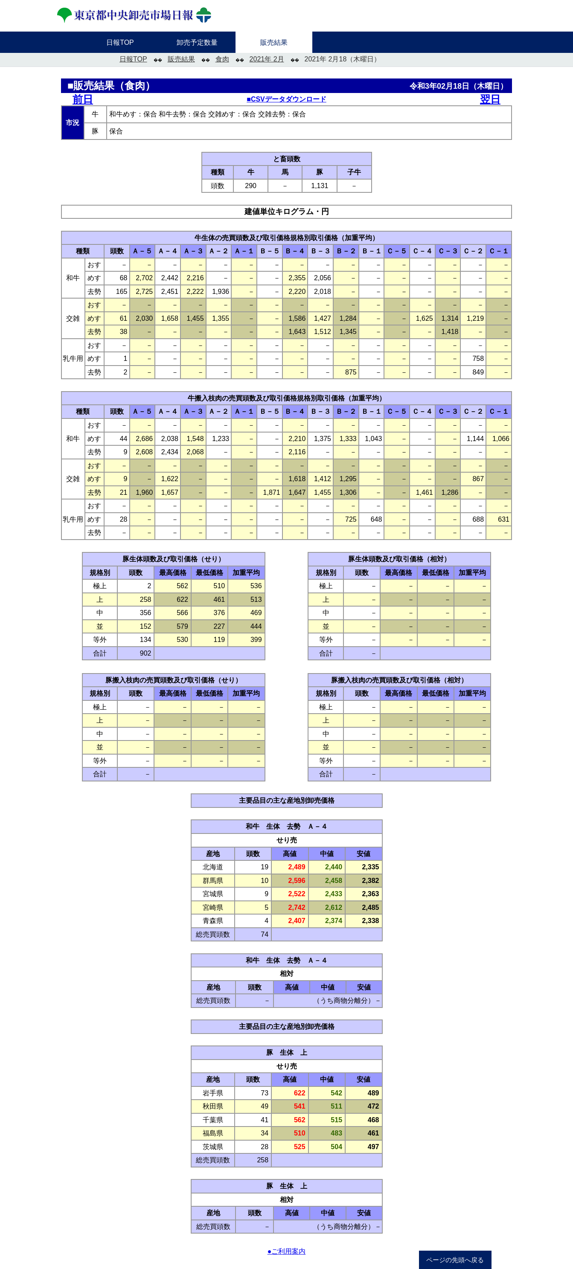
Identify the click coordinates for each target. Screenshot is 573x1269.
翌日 (490, 99)
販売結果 (181, 59)
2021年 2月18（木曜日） (343, 59)
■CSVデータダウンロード (286, 99)
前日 (83, 99)
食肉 (222, 59)
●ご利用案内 (287, 1251)
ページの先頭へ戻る (455, 1260)
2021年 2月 (267, 59)
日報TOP (133, 59)
